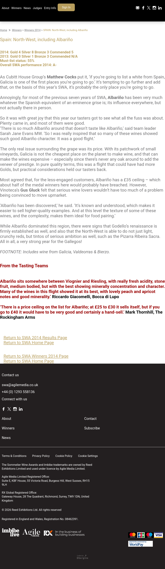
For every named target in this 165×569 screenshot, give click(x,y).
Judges (37, 8)
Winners (16, 8)
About (5, 8)
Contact (90, 418)
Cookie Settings (88, 456)
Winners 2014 (32, 30)
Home (3, 30)
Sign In (66, 7)
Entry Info (50, 8)
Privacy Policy (41, 456)
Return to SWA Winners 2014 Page (36, 356)
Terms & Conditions (14, 456)
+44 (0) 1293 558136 (18, 392)
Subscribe (92, 428)
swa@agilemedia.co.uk (20, 385)
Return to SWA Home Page (29, 342)
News (27, 8)
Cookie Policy (63, 456)
